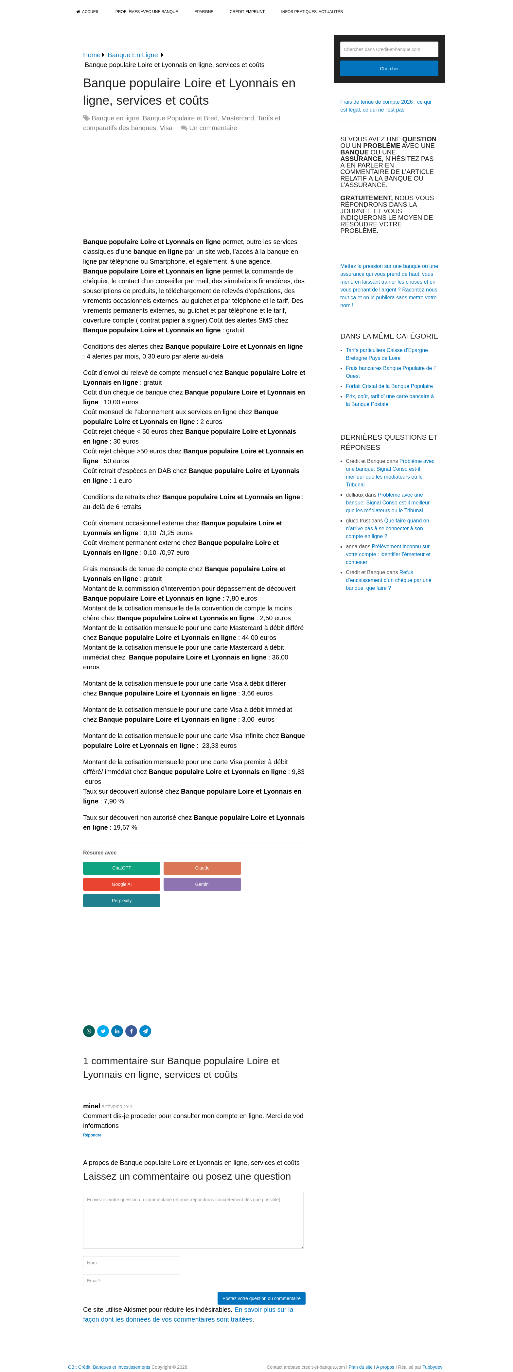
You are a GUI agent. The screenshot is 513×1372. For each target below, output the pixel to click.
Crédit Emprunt (247, 11)
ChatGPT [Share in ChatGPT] (112, 868)
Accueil (87, 11)
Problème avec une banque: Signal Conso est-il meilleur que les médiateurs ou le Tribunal (388, 502)
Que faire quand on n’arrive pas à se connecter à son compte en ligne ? (387, 528)
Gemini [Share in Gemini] (112, 884)
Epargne (204, 11)
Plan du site (361, 1351)
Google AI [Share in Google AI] (237, 868)
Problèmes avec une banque (146, 11)
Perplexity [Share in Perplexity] (175, 884)
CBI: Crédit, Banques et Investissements (109, 1351)
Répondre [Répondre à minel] (92, 1119)
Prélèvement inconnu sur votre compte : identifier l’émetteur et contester (388, 554)
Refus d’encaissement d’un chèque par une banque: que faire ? (389, 580)
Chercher (389, 68)
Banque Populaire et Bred (180, 118)
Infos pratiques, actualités (312, 11)
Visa (166, 128)
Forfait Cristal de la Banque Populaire (389, 386)
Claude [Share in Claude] (175, 868)
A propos (385, 1351)
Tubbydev (432, 1351)
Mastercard (237, 118)
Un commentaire (213, 128)
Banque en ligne (115, 118)
